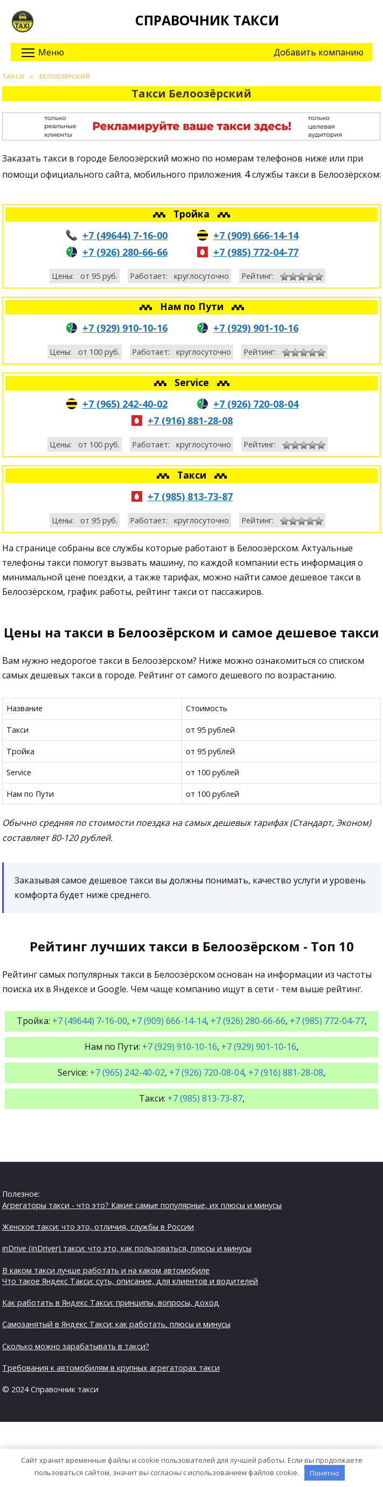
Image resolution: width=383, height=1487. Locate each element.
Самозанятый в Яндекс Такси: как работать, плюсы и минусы (116, 1324)
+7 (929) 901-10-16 (255, 327)
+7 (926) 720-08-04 (255, 403)
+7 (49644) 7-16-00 (125, 235)
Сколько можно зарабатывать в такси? (75, 1346)
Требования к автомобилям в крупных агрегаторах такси (111, 1368)
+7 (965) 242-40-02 (125, 403)
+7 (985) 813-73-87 (190, 496)
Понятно (324, 1473)
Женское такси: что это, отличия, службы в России (98, 1227)
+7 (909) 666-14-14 (255, 235)
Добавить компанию (319, 52)
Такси (193, 474)
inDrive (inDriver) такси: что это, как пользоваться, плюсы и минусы (127, 1248)
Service (193, 382)
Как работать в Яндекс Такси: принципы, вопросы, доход (110, 1302)
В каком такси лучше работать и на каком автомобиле (106, 1270)
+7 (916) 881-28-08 (190, 420)
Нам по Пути (193, 306)
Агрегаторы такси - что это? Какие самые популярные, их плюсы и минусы (142, 1205)
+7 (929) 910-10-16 (125, 327)
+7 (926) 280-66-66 (125, 252)
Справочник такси (207, 20)
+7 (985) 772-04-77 (255, 252)
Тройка (192, 213)
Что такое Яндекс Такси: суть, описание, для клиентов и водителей (130, 1281)
